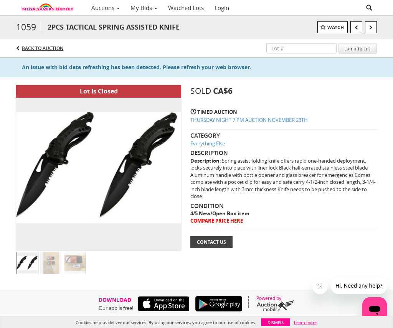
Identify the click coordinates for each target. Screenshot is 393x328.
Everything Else (207, 143)
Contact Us (211, 242)
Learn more (305, 322)
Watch (335, 27)
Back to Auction (42, 48)
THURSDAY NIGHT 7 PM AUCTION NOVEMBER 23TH (249, 120)
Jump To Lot (357, 48)
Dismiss (276, 322)
